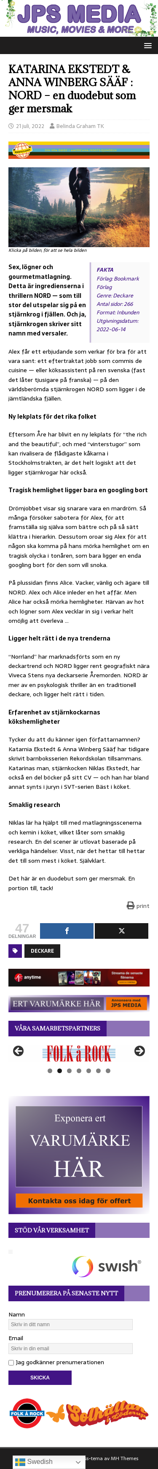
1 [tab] (50, 1070)
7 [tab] (108, 1070)
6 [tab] (98, 1070)
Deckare (42, 951)
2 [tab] (59, 1070)
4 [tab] (79, 1070)
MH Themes (124, 1458)
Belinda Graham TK (80, 126)
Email (15, 1338)
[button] (146, 45)
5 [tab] (88, 1070)
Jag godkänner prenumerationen (56, 1362)
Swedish (34, 1462)
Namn (16, 1314)
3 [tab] (69, 1070)
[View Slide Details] (79, 1053)
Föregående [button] (19, 1051)
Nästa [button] (139, 1051)
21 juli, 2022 (30, 126)
